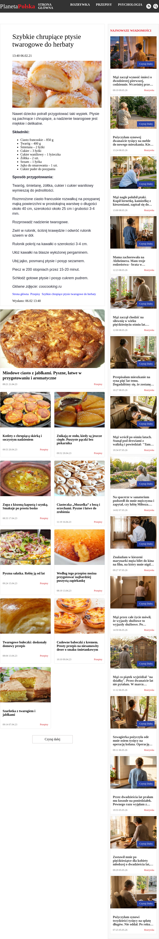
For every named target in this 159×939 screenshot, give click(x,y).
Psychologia (130, 4)
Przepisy (104, 4)
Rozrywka (80, 4)
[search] (155, 6)
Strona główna (45, 6)
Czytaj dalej (52, 739)
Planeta (17, 6)
